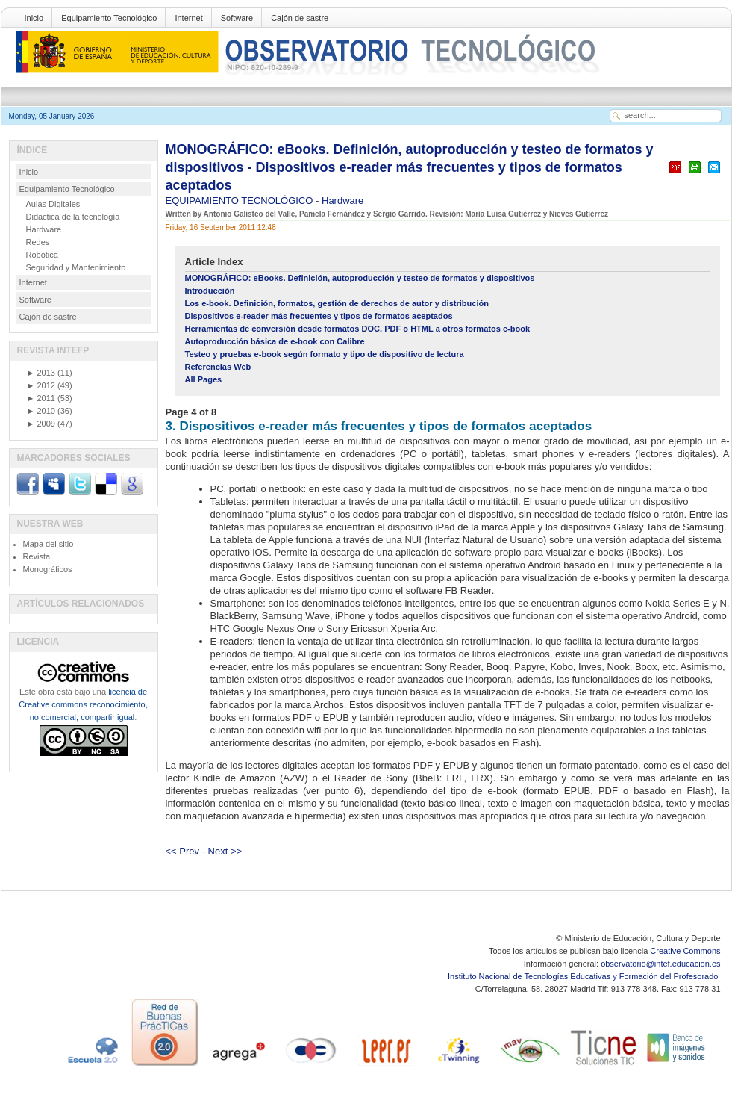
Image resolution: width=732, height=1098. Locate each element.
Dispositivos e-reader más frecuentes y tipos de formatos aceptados (319, 315)
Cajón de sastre (299, 17)
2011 (41, 398)
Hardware (342, 200)
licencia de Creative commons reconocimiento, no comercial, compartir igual (83, 704)
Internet (188, 17)
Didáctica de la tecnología (73, 216)
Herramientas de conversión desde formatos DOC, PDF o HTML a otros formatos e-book (358, 328)
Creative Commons (685, 950)
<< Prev (183, 851)
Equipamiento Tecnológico (109, 17)
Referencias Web (218, 366)
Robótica (42, 254)
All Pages (203, 379)
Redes (38, 242)
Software (237, 17)
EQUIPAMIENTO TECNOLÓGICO (241, 200)
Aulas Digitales (53, 203)
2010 (41, 410)
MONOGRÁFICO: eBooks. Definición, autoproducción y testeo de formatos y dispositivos (360, 277)
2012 (41, 385)
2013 (41, 372)
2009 (41, 423)
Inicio (34, 17)
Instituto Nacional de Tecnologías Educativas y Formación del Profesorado (584, 976)
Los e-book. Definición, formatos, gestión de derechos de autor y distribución (337, 303)
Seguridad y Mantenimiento (76, 267)
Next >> (225, 851)
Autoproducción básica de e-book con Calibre (275, 341)
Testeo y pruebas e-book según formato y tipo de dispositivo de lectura (324, 354)
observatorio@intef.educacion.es (660, 963)
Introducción (210, 290)
